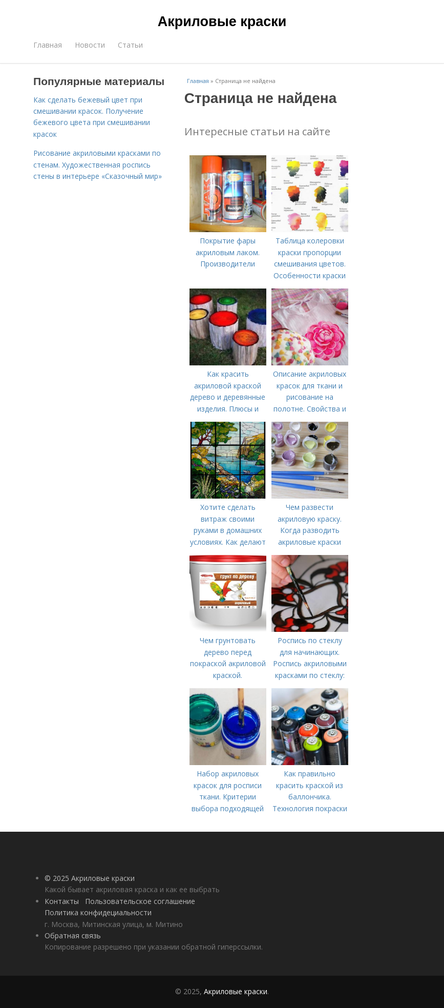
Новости (90, 45)
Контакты (62, 901)
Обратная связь (73, 935)
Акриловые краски (222, 21)
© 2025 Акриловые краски (90, 878)
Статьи (130, 45)
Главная (47, 45)
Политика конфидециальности (98, 912)
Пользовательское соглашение (140, 901)
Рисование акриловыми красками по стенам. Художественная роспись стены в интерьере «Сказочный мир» (97, 164)
